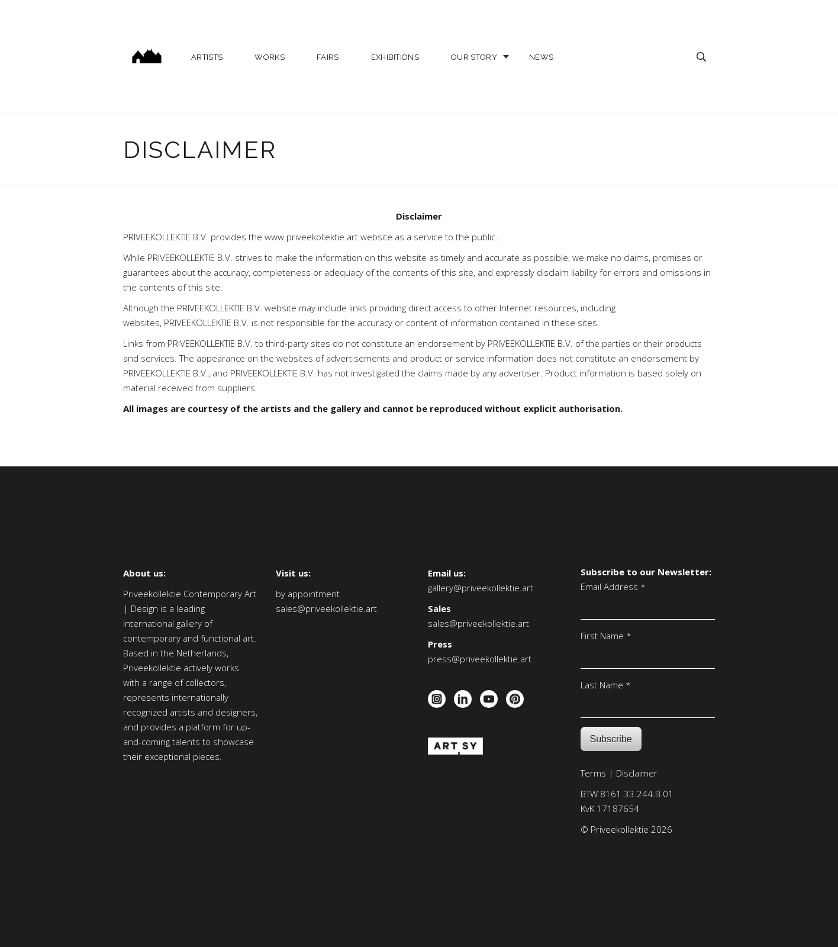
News (541, 57)
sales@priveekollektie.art (326, 608)
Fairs (328, 57)
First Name (606, 636)
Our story (474, 57)
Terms (593, 773)
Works (269, 57)
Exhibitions (395, 57)
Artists (207, 57)
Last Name (606, 685)
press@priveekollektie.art (479, 659)
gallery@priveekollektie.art (480, 588)
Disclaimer (636, 773)
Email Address (613, 586)
